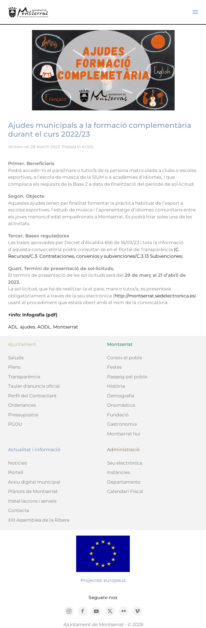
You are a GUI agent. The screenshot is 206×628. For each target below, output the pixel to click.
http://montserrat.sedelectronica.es (155, 295)
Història (116, 386)
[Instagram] (69, 611)
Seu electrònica (124, 463)
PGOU (15, 424)
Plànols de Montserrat (33, 491)
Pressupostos (23, 414)
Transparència (24, 376)
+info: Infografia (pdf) (32, 314)
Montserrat (65, 327)
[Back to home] (28, 12)
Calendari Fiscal (125, 491)
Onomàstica (121, 405)
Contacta (18, 510)
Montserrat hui (123, 433)
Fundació (118, 414)
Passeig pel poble (127, 376)
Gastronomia (122, 424)
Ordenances (22, 405)
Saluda (16, 357)
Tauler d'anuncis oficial (34, 386)
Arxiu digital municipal (34, 482)
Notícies (17, 463)
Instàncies (118, 472)
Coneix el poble (124, 357)
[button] (195, 12)
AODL (88, 146)
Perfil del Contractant (32, 395)
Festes (114, 367)
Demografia (120, 395)
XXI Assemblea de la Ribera (38, 520)
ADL (13, 327)
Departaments (123, 482)
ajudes (27, 327)
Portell (15, 472)
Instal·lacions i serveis (32, 501)
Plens (14, 367)
